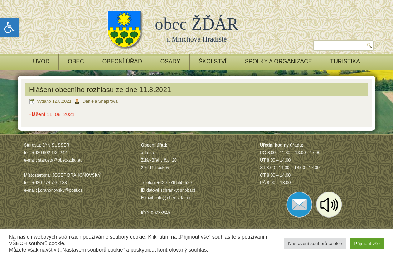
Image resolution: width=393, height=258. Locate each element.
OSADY (170, 61)
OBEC (76, 61)
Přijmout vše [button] (367, 243)
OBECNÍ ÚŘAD (122, 61)
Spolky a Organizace (278, 61)
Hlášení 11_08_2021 (51, 114)
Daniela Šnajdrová (100, 101)
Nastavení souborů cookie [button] (315, 243)
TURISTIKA (345, 61)
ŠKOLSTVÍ (213, 61)
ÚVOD (41, 61)
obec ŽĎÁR (196, 23)
